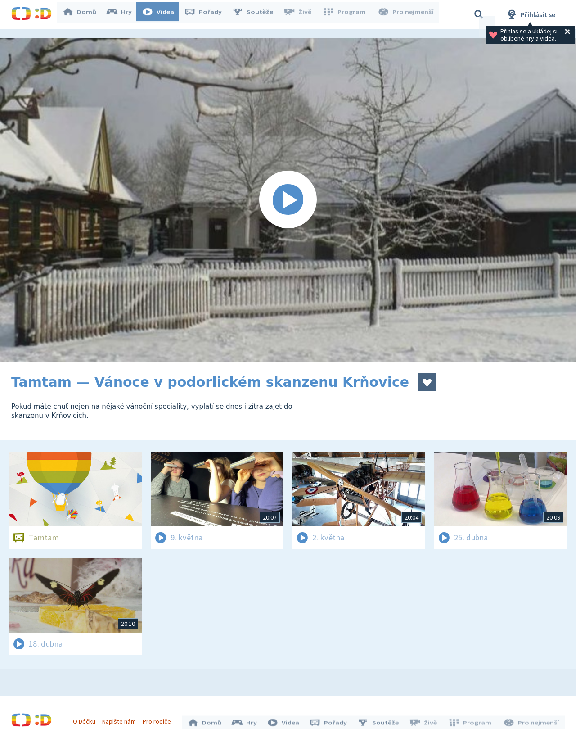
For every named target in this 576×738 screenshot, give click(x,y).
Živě (301, 14)
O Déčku (86, 719)
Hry (123, 14)
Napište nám (121, 719)
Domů (83, 14)
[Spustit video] (288, 200)
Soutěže (257, 14)
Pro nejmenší (406, 14)
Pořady (207, 14)
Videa (162, 14)
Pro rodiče (159, 719)
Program (347, 14)
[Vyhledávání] (479, 14)
